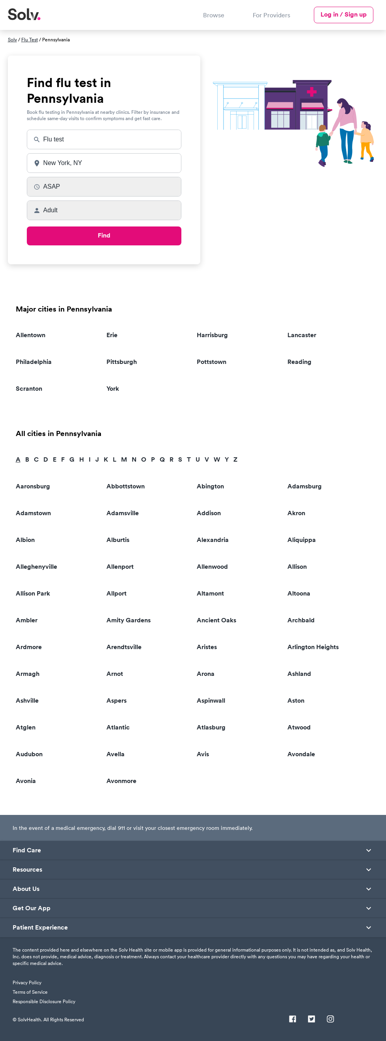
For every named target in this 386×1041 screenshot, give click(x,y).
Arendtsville (124, 647)
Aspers (116, 700)
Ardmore (29, 647)
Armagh (27, 674)
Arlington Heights (313, 647)
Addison (209, 513)
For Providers (271, 15)
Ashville (27, 700)
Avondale (301, 754)
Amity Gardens (128, 620)
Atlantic (118, 727)
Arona (205, 674)
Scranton (29, 388)
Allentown (30, 335)
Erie (111, 335)
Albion (25, 540)
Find (104, 235)
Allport (116, 593)
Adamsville (122, 513)
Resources (27, 870)
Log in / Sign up (344, 14)
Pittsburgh (121, 362)
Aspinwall (211, 700)
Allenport (120, 566)
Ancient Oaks (216, 620)
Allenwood (212, 566)
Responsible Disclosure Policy (44, 1001)
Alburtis (117, 540)
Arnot (114, 674)
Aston (295, 700)
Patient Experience (40, 927)
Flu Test (29, 39)
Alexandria (213, 540)
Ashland (299, 674)
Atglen (25, 727)
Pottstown (211, 362)
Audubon (29, 754)
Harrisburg (212, 335)
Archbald (301, 620)
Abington (210, 486)
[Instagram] (330, 1019)
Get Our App (31, 908)
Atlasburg (211, 727)
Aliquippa (301, 540)
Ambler (26, 620)
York (112, 388)
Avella (115, 754)
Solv (12, 39)
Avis (203, 754)
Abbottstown (125, 486)
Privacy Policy (27, 982)
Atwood (299, 727)
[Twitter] (311, 1019)
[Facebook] (292, 1019)
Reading (299, 362)
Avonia (26, 781)
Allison (297, 566)
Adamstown (33, 513)
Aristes (207, 647)
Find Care (27, 850)
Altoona (298, 593)
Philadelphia (34, 362)
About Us (26, 889)
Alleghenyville (36, 566)
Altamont (210, 593)
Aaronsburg (33, 486)
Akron (296, 513)
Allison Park (33, 593)
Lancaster (301, 335)
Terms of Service (30, 992)
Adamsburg (304, 486)
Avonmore (121, 781)
